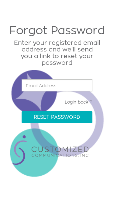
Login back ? (78, 102)
